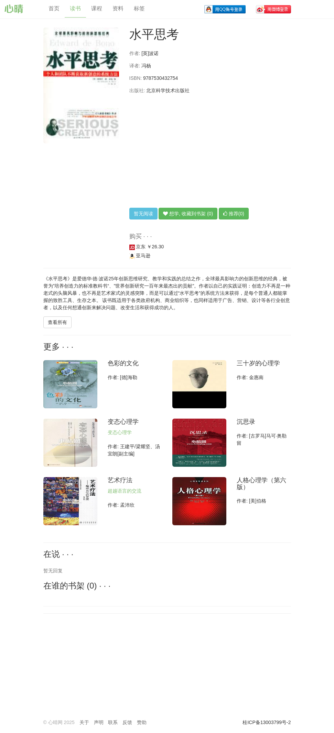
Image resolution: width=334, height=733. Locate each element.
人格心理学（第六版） (261, 484)
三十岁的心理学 (258, 363)
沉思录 (246, 421)
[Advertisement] (210, 151)
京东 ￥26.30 (146, 246)
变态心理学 (123, 421)
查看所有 (57, 322)
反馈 (127, 722)
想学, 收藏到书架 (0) (188, 213)
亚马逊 (140, 255)
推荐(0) (233, 213)
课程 (96, 8)
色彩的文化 (123, 363)
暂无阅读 (143, 213)
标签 (139, 8)
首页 (54, 8)
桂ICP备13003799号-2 (267, 722)
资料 (117, 8)
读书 (75, 8)
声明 (99, 722)
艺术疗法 (120, 480)
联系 (113, 722)
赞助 (142, 722)
